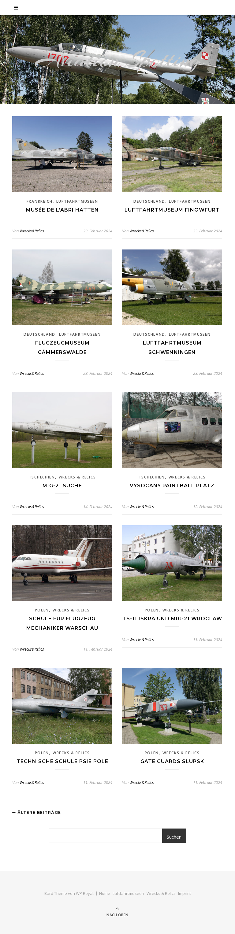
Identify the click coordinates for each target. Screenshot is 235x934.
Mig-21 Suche (62, 486)
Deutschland (149, 201)
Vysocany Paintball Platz (172, 486)
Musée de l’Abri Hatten (62, 210)
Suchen (174, 837)
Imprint (184, 893)
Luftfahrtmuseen (77, 201)
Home (104, 893)
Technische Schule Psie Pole (62, 761)
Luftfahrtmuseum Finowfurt (172, 210)
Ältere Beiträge (36, 812)
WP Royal (84, 893)
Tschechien (42, 477)
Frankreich (40, 201)
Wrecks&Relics (32, 231)
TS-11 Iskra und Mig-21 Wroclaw (172, 619)
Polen (42, 610)
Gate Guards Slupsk (172, 761)
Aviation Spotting (117, 59)
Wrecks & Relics (77, 477)
